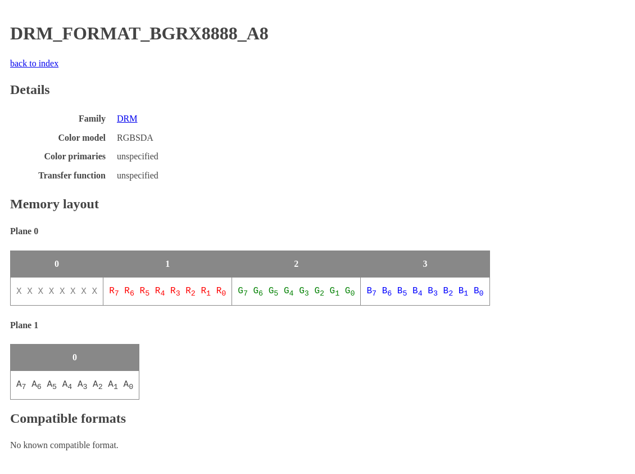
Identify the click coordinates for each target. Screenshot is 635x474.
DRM (127, 118)
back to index (34, 63)
